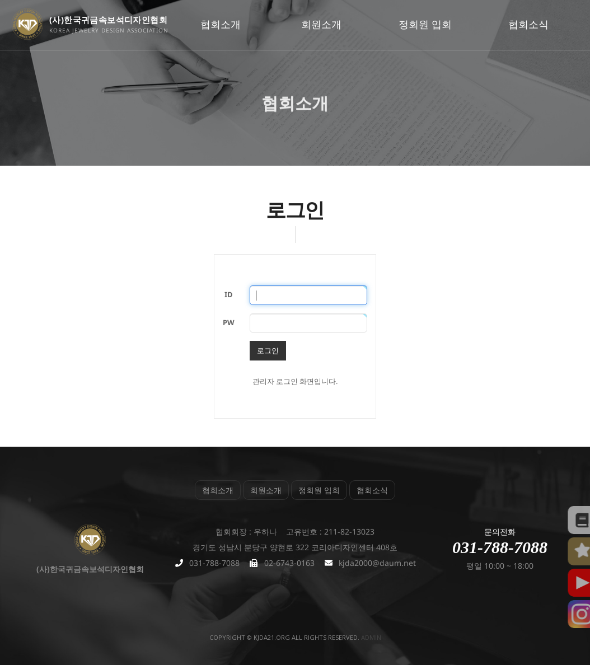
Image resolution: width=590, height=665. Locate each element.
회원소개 (321, 24)
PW (229, 322)
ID (228, 294)
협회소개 (220, 24)
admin (371, 637)
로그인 (268, 350)
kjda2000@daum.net (377, 563)
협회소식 (528, 24)
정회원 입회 (425, 24)
